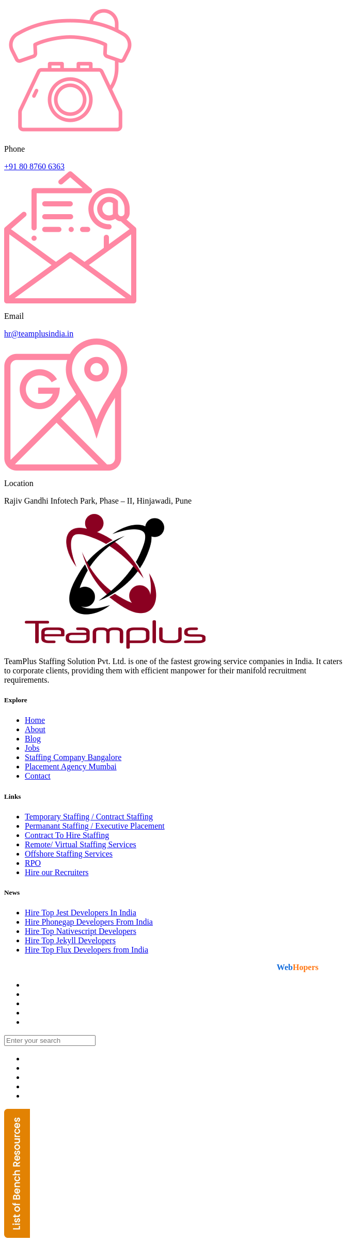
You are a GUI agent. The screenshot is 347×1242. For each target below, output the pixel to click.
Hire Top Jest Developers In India (80, 912)
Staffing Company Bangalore (73, 757)
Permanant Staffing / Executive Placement (95, 825)
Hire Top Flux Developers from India (86, 949)
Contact (38, 775)
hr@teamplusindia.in (38, 333)
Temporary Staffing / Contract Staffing (89, 816)
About (35, 729)
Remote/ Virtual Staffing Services (80, 844)
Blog (33, 738)
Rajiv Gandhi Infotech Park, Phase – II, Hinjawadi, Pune (98, 500)
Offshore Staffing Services (69, 853)
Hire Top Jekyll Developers (70, 940)
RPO (33, 863)
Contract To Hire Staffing (67, 835)
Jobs (32, 748)
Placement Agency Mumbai (71, 766)
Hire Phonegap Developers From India (89, 921)
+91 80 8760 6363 (34, 166)
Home (35, 720)
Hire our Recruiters (57, 872)
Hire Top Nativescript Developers (80, 931)
